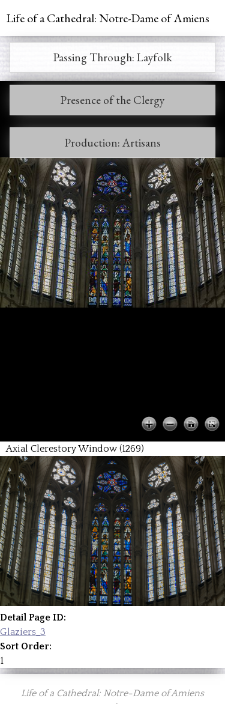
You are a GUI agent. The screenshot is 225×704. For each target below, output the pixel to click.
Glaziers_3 (23, 632)
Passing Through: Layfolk (112, 57)
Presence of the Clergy (112, 100)
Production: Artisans (113, 142)
